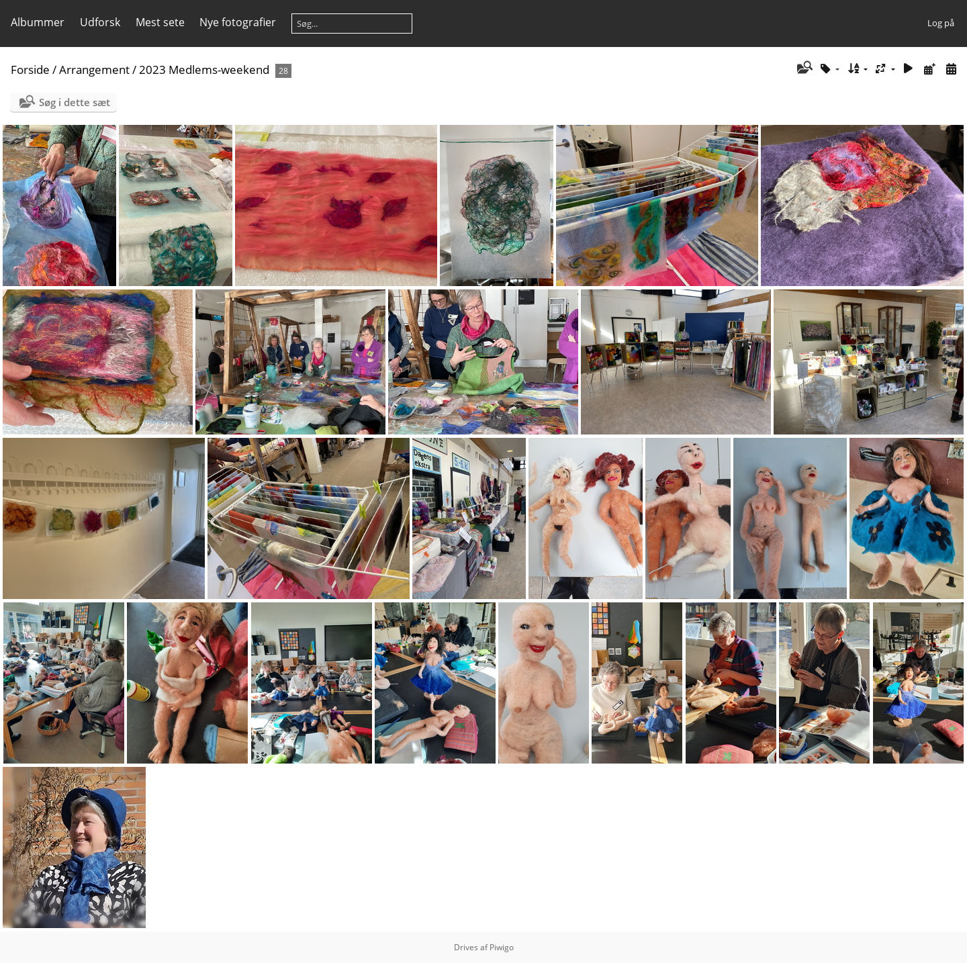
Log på (940, 23)
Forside (30, 69)
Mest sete (160, 22)
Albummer (37, 22)
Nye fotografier (237, 22)
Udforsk (100, 22)
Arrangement (94, 69)
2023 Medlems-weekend (204, 69)
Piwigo (502, 947)
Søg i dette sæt (74, 102)
